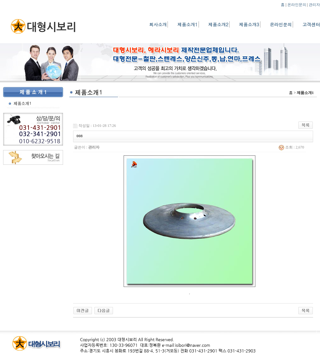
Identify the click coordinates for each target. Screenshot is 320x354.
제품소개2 (218, 24)
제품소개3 (249, 24)
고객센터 (311, 24)
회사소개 (158, 24)
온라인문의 (296, 5)
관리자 (314, 5)
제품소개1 (187, 24)
